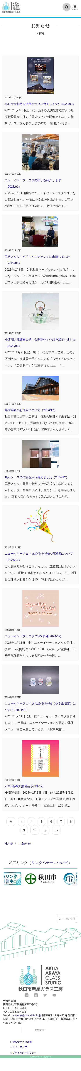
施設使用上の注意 (22, 1041)
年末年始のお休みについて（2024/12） (31, 410)
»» (56, 830)
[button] (75, 8)
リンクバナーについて (49, 863)
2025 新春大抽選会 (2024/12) (24, 786)
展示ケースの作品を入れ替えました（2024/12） (37, 477)
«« (11, 821)
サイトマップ (20, 1047)
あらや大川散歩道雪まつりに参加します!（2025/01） (40, 103)
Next (74, 883)
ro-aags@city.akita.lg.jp (27, 1015)
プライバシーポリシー (25, 1052)
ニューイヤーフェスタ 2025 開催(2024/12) (33, 636)
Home (9, 843)
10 (34, 830)
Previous (6, 883)
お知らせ (25, 843)
